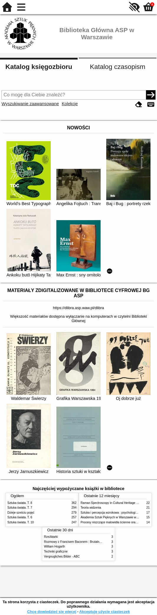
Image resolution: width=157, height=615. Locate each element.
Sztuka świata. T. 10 (20, 522)
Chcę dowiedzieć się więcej (51, 611)
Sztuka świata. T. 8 (19, 502)
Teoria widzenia (91, 507)
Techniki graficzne (56, 551)
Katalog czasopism (117, 66)
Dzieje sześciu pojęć (20, 512)
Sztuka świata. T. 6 (19, 517)
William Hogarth (54, 546)
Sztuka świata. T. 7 (19, 507)
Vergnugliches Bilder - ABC (62, 556)
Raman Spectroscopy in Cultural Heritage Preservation (117, 502)
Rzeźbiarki (51, 536)
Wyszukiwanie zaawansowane (30, 103)
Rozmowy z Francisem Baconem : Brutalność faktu (77, 541)
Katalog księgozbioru (38, 66)
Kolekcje (70, 103)
